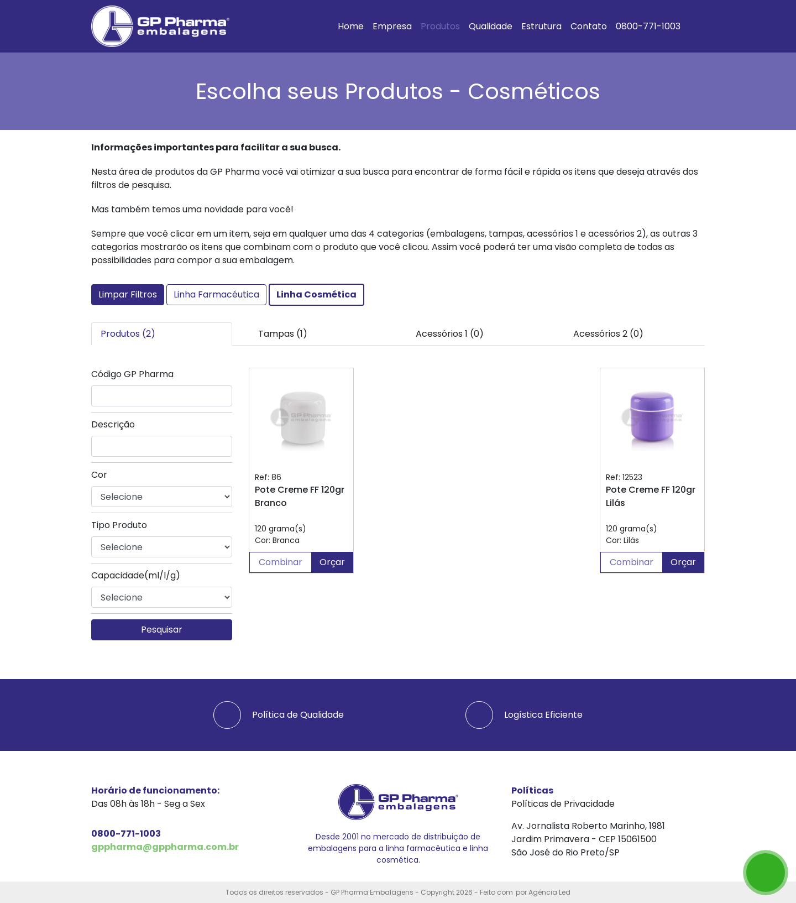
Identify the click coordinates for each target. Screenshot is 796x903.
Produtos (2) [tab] (128, 333)
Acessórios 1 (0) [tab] (450, 333)
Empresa (392, 26)
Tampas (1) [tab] (282, 333)
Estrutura (541, 26)
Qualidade (490, 26)
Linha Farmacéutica (216, 294)
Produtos (440, 26)
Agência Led (549, 892)
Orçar (332, 562)
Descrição (113, 424)
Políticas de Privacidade (563, 803)
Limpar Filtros (127, 294)
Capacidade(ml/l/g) (135, 575)
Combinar (280, 562)
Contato (588, 26)
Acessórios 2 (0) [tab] (608, 333)
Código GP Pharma (132, 374)
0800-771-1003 (648, 26)
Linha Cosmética (316, 294)
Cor (99, 474)
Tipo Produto (119, 525)
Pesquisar (161, 629)
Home (351, 26)
